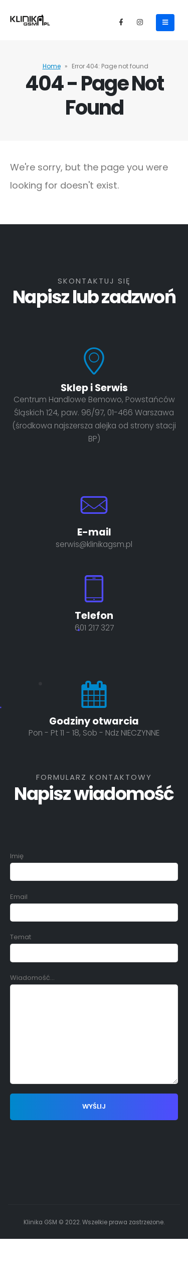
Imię (94, 863)
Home (52, 66)
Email (94, 904)
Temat (94, 944)
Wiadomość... (94, 1006)
